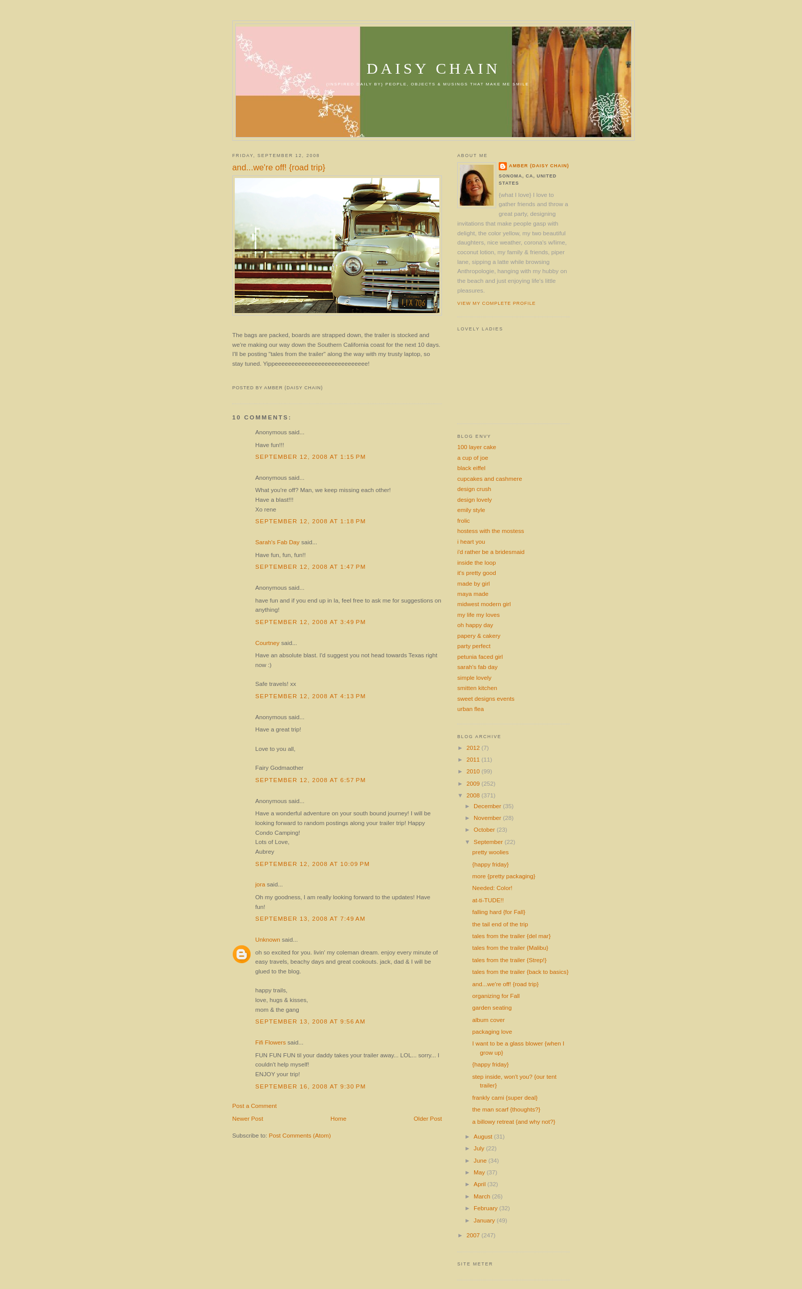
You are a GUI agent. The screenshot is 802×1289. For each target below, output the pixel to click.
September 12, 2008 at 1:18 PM (310, 521)
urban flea (470, 708)
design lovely (474, 499)
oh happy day (475, 624)
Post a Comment (254, 1105)
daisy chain (434, 68)
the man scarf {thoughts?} (506, 1109)
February (486, 1208)
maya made (472, 593)
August (484, 1136)
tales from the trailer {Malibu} (510, 947)
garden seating (491, 1007)
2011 (473, 759)
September (489, 841)
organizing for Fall (496, 995)
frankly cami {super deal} (505, 1097)
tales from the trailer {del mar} (511, 935)
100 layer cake (476, 446)
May (480, 1172)
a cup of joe (472, 457)
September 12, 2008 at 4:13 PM (310, 696)
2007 (473, 1235)
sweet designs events (486, 698)
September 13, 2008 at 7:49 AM (310, 918)
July (480, 1148)
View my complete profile (496, 303)
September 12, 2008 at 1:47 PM (310, 566)
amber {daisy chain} (539, 165)
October (485, 829)
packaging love (492, 1031)
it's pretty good (476, 572)
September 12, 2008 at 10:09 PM (312, 863)
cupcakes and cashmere (489, 478)
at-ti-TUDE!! (488, 900)
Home (338, 1118)
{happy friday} (490, 864)
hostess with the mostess (490, 530)
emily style (471, 509)
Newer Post (247, 1118)
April (480, 1184)
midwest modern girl (484, 604)
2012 (473, 747)
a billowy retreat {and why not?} (513, 1121)
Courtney (267, 642)
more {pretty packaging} (503, 876)
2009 (473, 783)
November (488, 817)
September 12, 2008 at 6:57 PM (310, 779)
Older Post (428, 1118)
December (488, 806)
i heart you (471, 541)
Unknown (267, 939)
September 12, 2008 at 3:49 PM (310, 621)
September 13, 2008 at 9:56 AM (310, 1021)
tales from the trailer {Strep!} (509, 960)
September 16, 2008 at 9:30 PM (310, 1086)
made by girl (473, 583)
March (483, 1196)
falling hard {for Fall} (498, 911)
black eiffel (471, 467)
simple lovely (474, 677)
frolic (463, 520)
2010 (473, 771)
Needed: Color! (492, 887)
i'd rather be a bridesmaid (491, 551)
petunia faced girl (480, 656)
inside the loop (476, 562)
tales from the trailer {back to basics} (520, 971)
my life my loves (478, 614)
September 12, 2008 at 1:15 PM (310, 456)
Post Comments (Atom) (299, 1135)
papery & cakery (478, 635)
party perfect (474, 645)
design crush (474, 488)
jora (260, 884)
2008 (473, 795)
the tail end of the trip (500, 924)
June (481, 1160)
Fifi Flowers (270, 1042)
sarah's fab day (477, 666)
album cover (488, 1019)
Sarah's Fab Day (277, 542)
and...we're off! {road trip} (278, 167)
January (485, 1220)
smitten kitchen (477, 687)
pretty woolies (490, 852)
